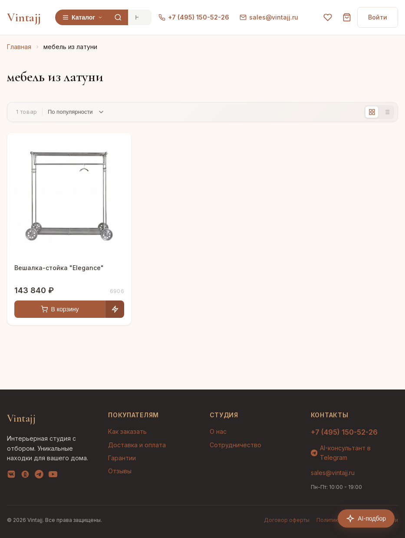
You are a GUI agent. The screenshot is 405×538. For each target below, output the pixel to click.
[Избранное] (327, 17)
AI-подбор (366, 518)
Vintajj (24, 17)
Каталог (82, 17)
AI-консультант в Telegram (341, 452)
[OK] (25, 476)
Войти (377, 17)
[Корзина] (347, 17)
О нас (218, 431)
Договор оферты (287, 520)
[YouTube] (53, 476)
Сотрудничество (235, 445)
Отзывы (120, 471)
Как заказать (127, 431)
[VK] (11, 476)
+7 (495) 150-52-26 (193, 17)
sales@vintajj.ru (269, 17)
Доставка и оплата (137, 445)
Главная (19, 46)
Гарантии (122, 458)
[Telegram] (39, 476)
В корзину (60, 309)
